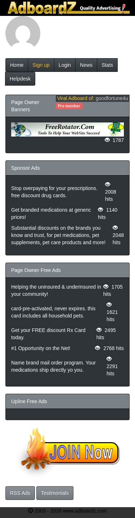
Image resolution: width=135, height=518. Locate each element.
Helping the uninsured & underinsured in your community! (56, 290)
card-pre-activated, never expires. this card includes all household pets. (53, 312)
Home (16, 65)
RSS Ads (20, 493)
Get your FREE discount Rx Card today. (48, 333)
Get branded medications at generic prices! (51, 213)
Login (65, 65)
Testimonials (55, 493)
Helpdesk (20, 79)
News (86, 65)
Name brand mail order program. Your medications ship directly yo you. (53, 366)
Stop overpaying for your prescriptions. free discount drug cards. (54, 191)
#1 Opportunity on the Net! (40, 348)
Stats (107, 65)
